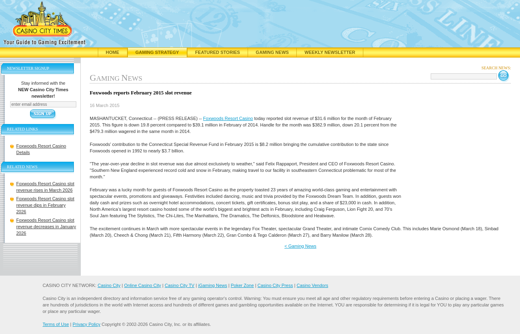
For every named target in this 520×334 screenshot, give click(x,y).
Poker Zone (242, 285)
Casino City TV (179, 285)
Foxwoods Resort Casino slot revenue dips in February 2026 (45, 205)
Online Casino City (142, 285)
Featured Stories (217, 52)
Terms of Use (56, 324)
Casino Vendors (312, 285)
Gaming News (272, 52)
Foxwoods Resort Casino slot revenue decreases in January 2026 (46, 227)
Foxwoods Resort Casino (228, 118)
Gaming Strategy (157, 52)
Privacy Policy (86, 324)
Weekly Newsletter (329, 52)
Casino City (108, 285)
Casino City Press (275, 285)
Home (112, 52)
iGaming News (212, 285)
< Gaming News (301, 246)
